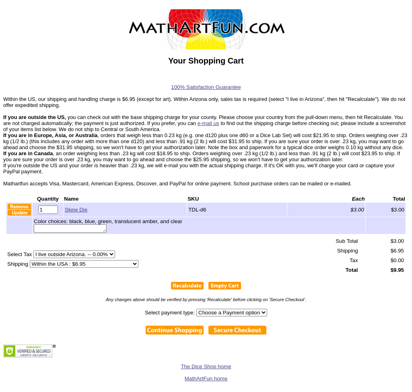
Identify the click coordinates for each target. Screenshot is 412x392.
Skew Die (76, 210)
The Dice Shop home (206, 368)
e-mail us (208, 123)
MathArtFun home (206, 380)
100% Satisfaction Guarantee (206, 87)
